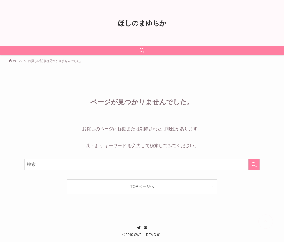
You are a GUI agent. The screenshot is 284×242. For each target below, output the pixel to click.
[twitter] (138, 227)
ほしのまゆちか (142, 23)
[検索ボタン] (142, 50)
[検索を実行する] (254, 164)
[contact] (145, 227)
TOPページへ (142, 186)
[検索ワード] (142, 164)
